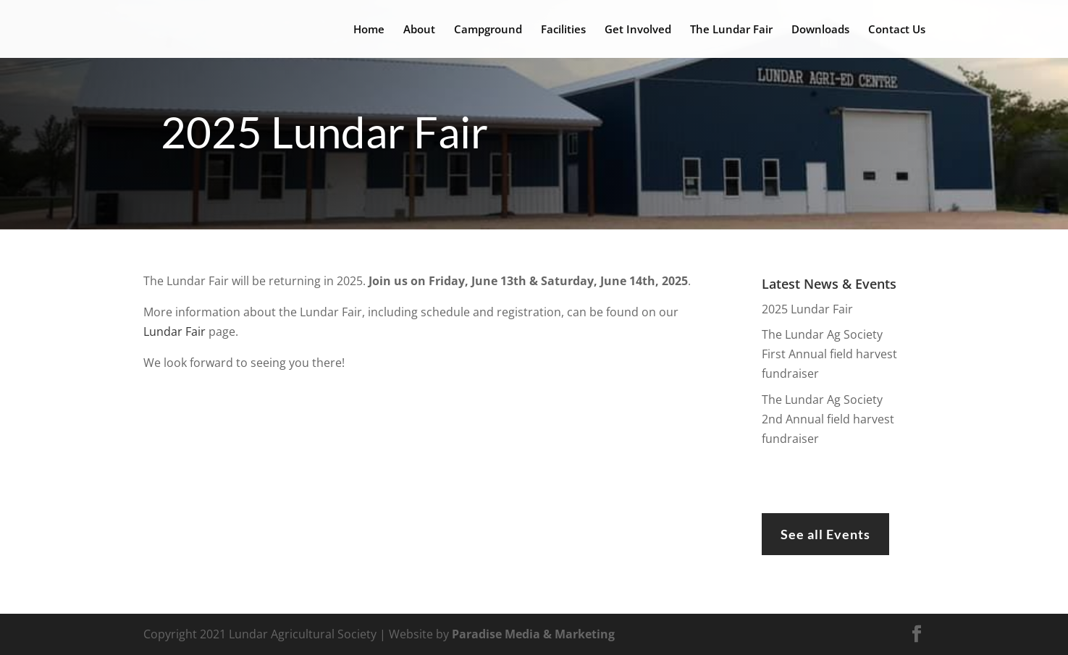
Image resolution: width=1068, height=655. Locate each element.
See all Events (825, 534)
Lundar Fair (174, 331)
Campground (488, 30)
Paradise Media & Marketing (533, 634)
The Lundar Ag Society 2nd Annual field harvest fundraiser (828, 419)
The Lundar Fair (731, 30)
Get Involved (638, 30)
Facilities (563, 30)
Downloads (820, 30)
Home (368, 30)
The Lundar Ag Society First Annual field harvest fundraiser (829, 353)
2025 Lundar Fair (807, 309)
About (419, 30)
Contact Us (896, 30)
